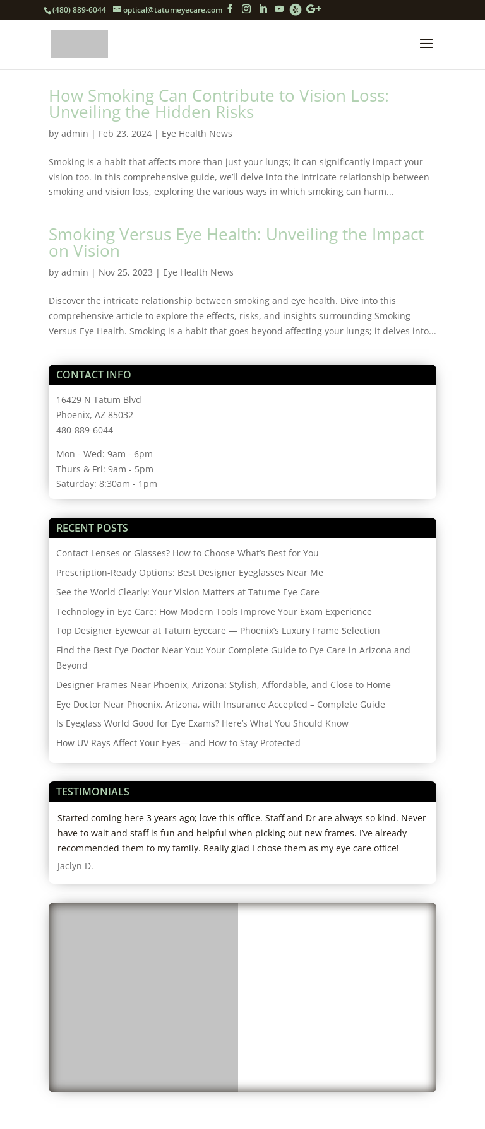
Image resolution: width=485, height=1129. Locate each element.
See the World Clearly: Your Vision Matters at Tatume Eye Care (188, 592)
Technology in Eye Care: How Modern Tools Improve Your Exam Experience (214, 611)
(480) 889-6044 (79, 9)
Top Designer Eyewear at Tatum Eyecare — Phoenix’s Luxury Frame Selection (218, 630)
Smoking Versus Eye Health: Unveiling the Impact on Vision (236, 242)
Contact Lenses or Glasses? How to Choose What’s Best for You (187, 553)
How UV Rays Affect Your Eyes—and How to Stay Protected (178, 743)
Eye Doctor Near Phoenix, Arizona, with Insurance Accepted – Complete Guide (220, 704)
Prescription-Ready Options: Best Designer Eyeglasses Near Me (189, 572)
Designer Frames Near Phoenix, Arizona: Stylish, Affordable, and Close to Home (223, 685)
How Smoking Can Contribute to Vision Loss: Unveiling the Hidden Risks (219, 103)
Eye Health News (197, 133)
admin (74, 133)
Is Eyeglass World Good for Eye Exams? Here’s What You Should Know (202, 723)
